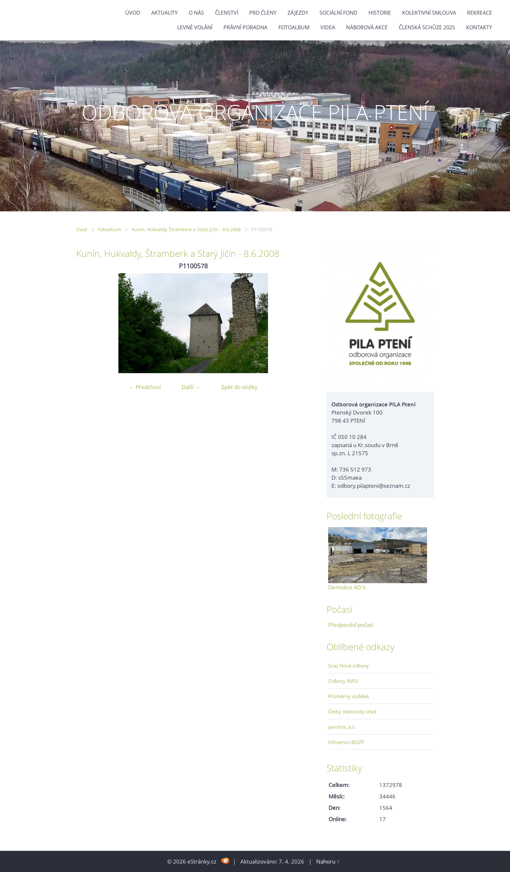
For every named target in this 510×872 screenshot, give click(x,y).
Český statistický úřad (352, 711)
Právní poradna (245, 27)
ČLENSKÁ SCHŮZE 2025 (427, 27)
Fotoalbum (293, 27)
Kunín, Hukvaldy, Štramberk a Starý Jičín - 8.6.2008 (186, 229)
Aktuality (164, 12)
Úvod (132, 12)
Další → (190, 387)
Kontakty (479, 27)
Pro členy (262, 12)
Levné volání (194, 27)
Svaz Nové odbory (348, 665)
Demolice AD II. (347, 587)
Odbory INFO (343, 681)
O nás (196, 12)
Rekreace (479, 12)
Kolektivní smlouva (429, 12)
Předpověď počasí (350, 624)
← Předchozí (145, 387)
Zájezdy (298, 12)
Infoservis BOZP (346, 742)
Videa (327, 27)
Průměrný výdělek (348, 696)
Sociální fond (338, 12)
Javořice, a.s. (342, 727)
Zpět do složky (239, 387)
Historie (380, 12)
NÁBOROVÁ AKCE (367, 27)
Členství (226, 12)
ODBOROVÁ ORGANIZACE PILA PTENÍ (255, 112)
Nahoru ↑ (328, 861)
